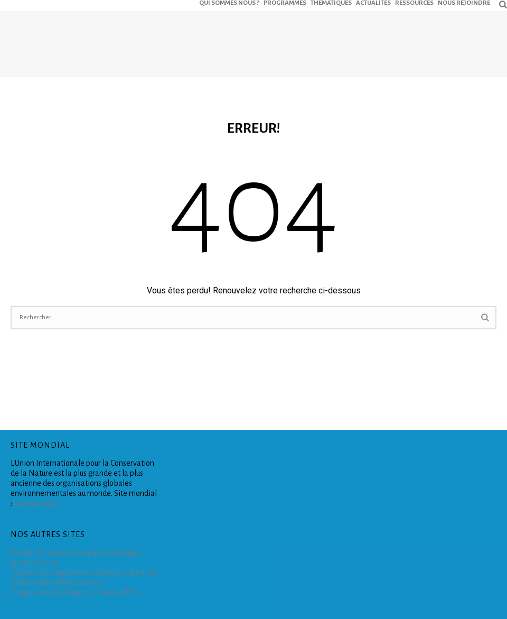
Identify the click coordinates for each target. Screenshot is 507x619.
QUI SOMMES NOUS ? (229, 2)
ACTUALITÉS (373, 2)
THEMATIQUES (331, 2)
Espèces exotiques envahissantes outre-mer (83, 572)
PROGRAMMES (285, 2)
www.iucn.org (36, 503)
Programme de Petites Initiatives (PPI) (75, 592)
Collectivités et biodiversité (56, 582)
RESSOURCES (414, 2)
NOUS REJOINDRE (464, 2)
